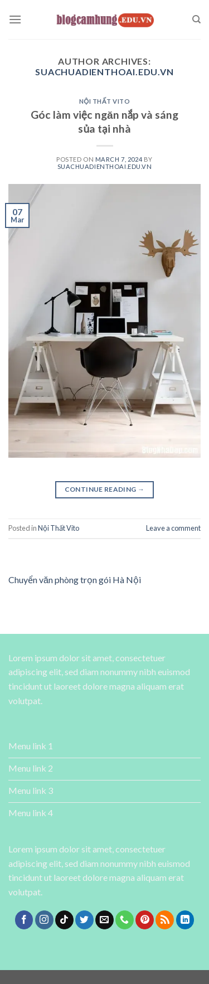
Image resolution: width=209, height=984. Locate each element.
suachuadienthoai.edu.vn (104, 71)
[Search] (196, 19)
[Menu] (15, 19)
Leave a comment (173, 527)
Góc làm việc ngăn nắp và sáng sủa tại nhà (104, 121)
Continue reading (105, 489)
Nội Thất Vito (104, 101)
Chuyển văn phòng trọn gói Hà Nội (74, 579)
